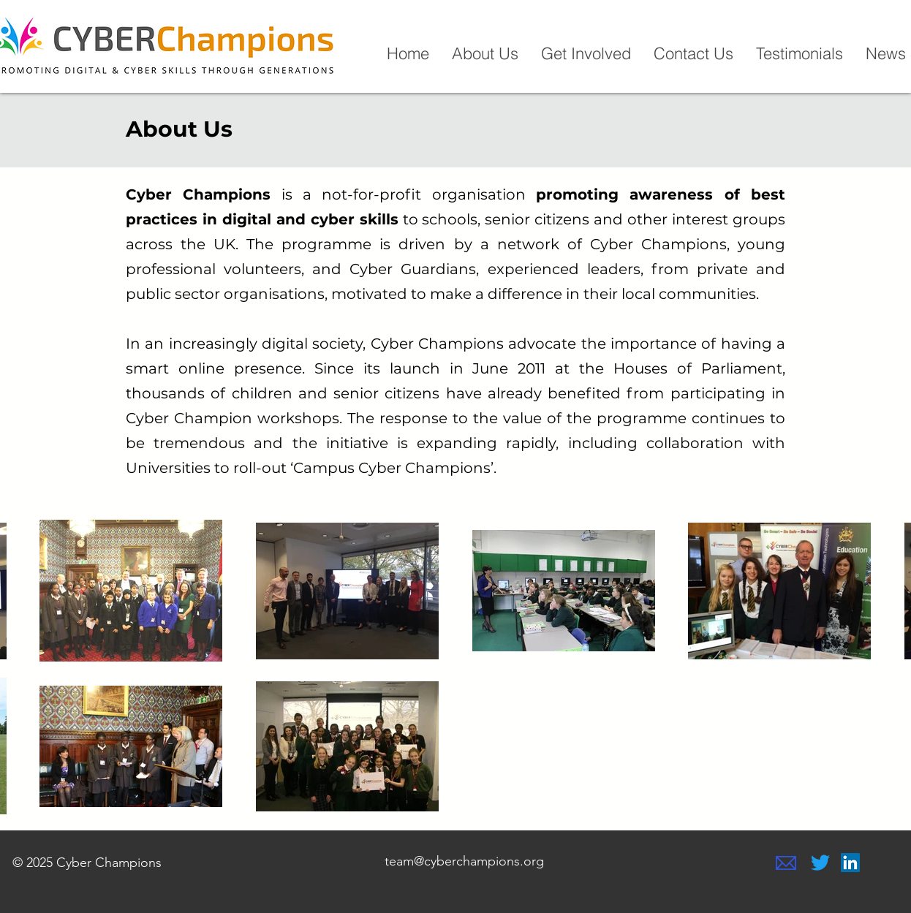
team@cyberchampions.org (464, 861)
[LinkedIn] (850, 862)
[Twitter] (820, 862)
